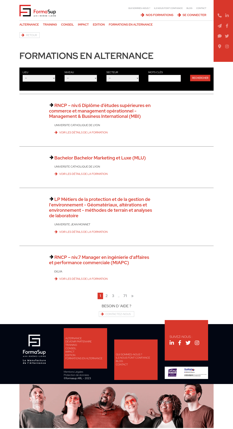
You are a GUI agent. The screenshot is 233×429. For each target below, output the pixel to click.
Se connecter (194, 15)
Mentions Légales (73, 371)
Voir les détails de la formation (83, 132)
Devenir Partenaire (78, 341)
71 (125, 295)
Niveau (69, 72)
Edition (99, 24)
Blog (190, 8)
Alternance (29, 24)
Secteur (112, 72)
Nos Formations (159, 15)
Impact (83, 24)
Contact (201, 8)
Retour (31, 35)
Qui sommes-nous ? (139, 8)
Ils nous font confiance (168, 8)
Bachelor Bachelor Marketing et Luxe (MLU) (100, 158)
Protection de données (76, 375)
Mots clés (155, 72)
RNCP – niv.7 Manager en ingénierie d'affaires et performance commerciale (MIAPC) (99, 260)
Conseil (67, 24)
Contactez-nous (118, 314)
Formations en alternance (131, 24)
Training (50, 24)
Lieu (25, 72)
